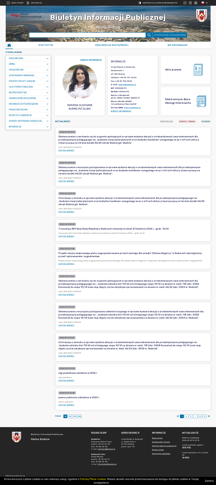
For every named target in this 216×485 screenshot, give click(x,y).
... (195, 416)
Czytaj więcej (66, 150)
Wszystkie (166, 121)
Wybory (206, 121)
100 (79, 416)
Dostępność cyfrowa (161, 442)
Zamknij (209, 480)
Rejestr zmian (158, 450)
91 (205, 416)
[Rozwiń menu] (47, 58)
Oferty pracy (187, 121)
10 (65, 416)
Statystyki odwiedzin (161, 454)
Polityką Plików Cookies (93, 479)
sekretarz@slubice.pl (106, 449)
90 (200, 416)
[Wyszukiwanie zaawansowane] (87, 35)
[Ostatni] (209, 416)
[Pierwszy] (178, 416)
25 (70, 416)
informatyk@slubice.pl (107, 464)
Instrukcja (34, 2)
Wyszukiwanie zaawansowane (170, 35)
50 (75, 416)
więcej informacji (91, 60)
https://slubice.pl (132, 108)
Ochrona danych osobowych (164, 446)
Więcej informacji (121, 111)
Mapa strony (15, 2)
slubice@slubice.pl (127, 85)
